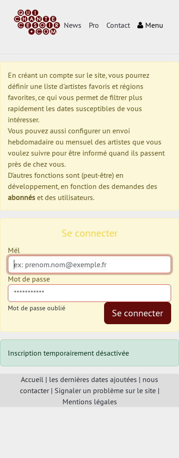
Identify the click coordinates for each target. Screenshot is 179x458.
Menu (150, 25)
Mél (14, 250)
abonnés (21, 197)
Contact (118, 25)
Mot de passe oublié (36, 308)
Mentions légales (89, 401)
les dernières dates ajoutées (93, 379)
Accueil (32, 379)
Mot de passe (29, 278)
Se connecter (137, 313)
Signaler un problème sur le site (105, 390)
